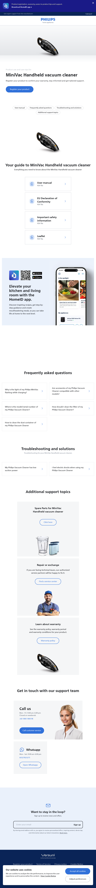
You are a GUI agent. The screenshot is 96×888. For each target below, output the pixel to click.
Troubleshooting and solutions (69, 107)
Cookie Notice (77, 864)
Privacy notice (60, 864)
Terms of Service (43, 864)
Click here (48, 522)
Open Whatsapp (30, 765)
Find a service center (48, 581)
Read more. (64, 833)
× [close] (93, 3)
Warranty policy (48, 640)
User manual (20, 107)
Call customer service (32, 730)
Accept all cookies (78, 871)
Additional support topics (48, 112)
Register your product (19, 89)
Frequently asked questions (41, 107)
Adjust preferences (77, 879)
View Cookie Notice (48, 876)
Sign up (77, 824)
